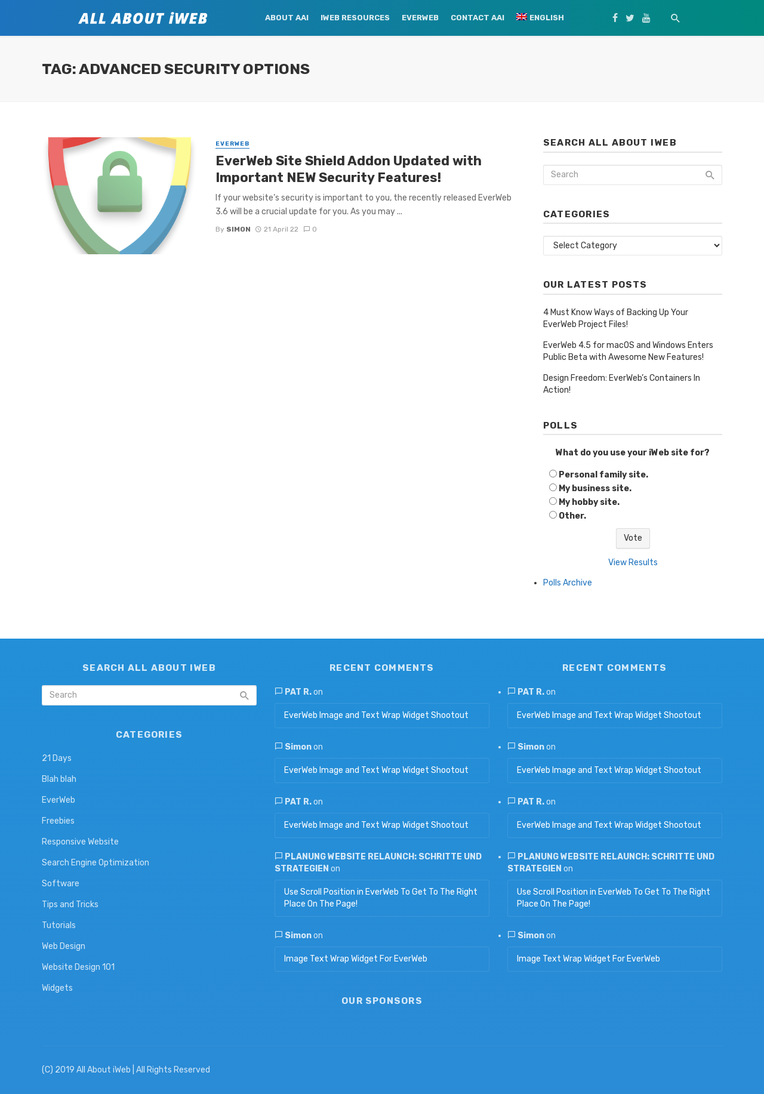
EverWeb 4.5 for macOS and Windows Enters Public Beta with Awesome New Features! (628, 351)
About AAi (287, 17)
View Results (633, 562)
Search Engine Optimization (95, 863)
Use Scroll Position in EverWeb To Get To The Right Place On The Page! (381, 898)
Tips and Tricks (70, 904)
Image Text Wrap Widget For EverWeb (355, 959)
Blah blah (59, 779)
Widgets (57, 988)
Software (60, 884)
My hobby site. (589, 502)
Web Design (63, 946)
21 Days (57, 758)
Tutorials (59, 925)
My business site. (595, 488)
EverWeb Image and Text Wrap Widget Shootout (376, 715)
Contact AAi (477, 17)
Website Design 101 (78, 967)
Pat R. (298, 692)
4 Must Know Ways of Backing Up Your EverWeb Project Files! (615, 318)
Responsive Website (80, 842)
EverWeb (420, 17)
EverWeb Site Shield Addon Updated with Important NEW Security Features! (348, 169)
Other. (572, 516)
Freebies (58, 821)
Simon (238, 229)
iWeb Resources (355, 17)
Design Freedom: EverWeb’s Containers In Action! (621, 384)
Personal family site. (603, 475)
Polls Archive (567, 583)
